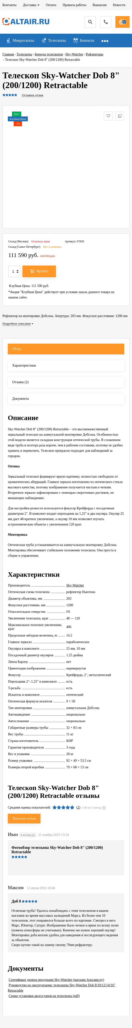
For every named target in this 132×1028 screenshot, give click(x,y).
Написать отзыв (24, 818)
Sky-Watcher (75, 585)
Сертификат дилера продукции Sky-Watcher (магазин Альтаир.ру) (56, 980)
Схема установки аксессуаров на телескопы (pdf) (44, 996)
